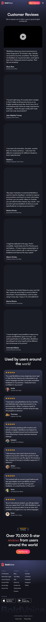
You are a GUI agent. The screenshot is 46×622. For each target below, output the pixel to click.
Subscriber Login (6, 576)
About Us (16, 582)
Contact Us (17, 585)
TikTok (27, 585)
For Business (5, 573)
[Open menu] (42, 2)
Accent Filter (5, 582)
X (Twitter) (28, 576)
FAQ (15, 579)
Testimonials (17, 588)
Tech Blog (16, 576)
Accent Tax (5, 588)
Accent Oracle (6, 579)
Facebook (28, 579)
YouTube (27, 573)
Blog (15, 573)
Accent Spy (5, 585)
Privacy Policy (27, 618)
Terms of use (18, 618)
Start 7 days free (34, 3)
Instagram (28, 582)
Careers (16, 591)
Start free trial (23, 552)
